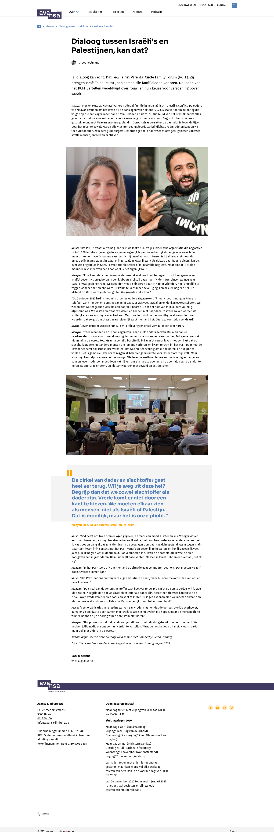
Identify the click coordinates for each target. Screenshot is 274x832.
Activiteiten (95, 11)
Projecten (118, 11)
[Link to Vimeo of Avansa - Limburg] (231, 707)
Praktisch (206, 4)
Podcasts (156, 11)
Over (74, 11)
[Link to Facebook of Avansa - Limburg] (210, 707)
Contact (222, 4)
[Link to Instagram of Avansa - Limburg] (224, 707)
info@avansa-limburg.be (53, 722)
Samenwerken (187, 4)
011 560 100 (44, 718)
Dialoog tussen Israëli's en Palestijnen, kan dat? (86, 26)
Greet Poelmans (85, 62)
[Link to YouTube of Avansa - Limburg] (217, 707)
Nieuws (137, 11)
